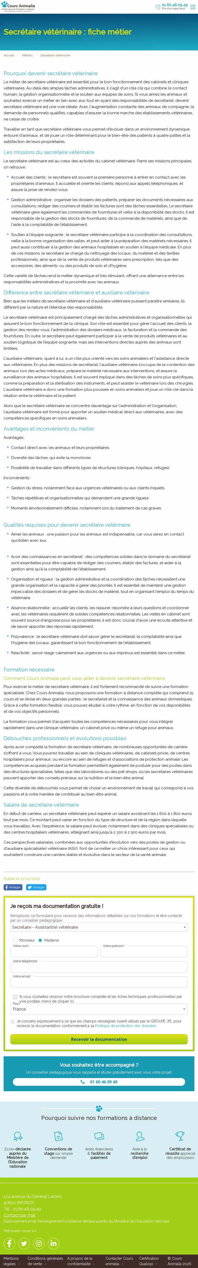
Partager (13, 887)
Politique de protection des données (125, 1026)
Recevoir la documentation (99, 1039)
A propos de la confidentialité (79, 1261)
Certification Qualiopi (149, 1261)
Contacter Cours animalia (119, 1261)
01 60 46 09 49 (99, 1082)
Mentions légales (11, 1261)
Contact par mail (19, 1215)
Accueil (9, 55)
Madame (51, 940)
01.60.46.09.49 (27, 1208)
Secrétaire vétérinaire (55, 55)
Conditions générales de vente (45, 1261)
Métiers (27, 55)
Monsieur (27, 940)
